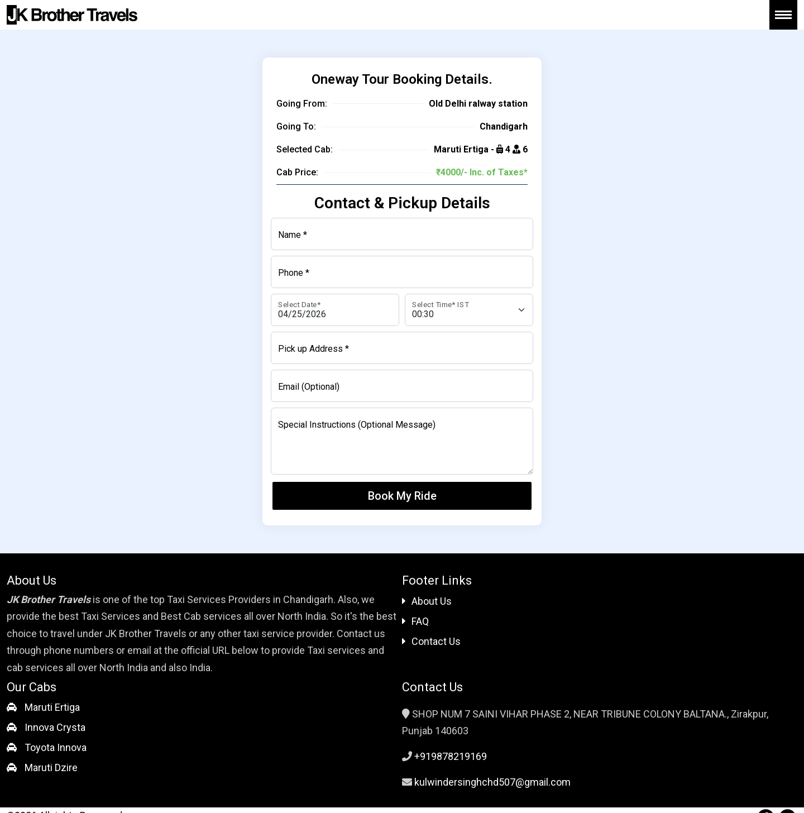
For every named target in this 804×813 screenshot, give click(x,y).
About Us (427, 601)
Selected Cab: (304, 149)
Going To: (296, 126)
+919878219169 (450, 756)
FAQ (415, 621)
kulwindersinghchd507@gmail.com (492, 782)
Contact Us (431, 641)
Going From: (301, 103)
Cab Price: (297, 172)
